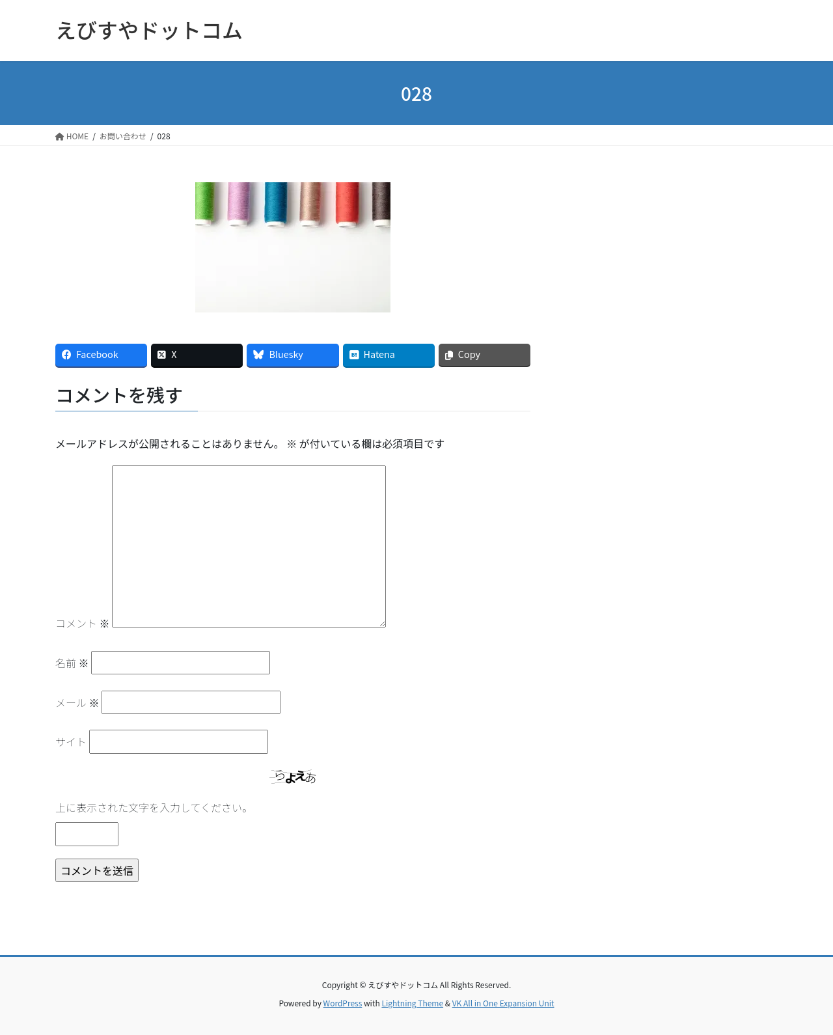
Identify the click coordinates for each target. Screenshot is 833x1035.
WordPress (342, 1002)
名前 (72, 662)
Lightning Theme (412, 1002)
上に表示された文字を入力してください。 (154, 807)
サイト (71, 741)
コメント (82, 623)
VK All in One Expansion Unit (503, 1002)
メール (77, 702)
